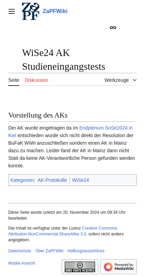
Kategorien (22, 180)
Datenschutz (19, 250)
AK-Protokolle (52, 180)
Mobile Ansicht (21, 263)
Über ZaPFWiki (49, 250)
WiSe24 (80, 180)
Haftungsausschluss (86, 250)
